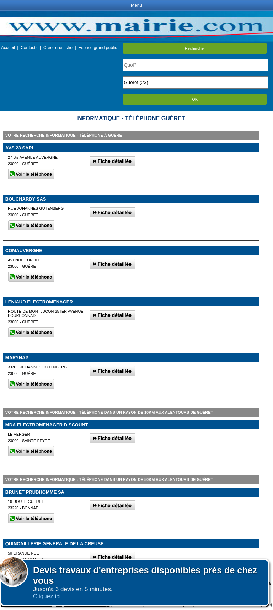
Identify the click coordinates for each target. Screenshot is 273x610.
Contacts (29, 47)
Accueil (8, 47)
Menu (136, 5)
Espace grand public (97, 47)
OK (195, 99)
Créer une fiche (58, 47)
